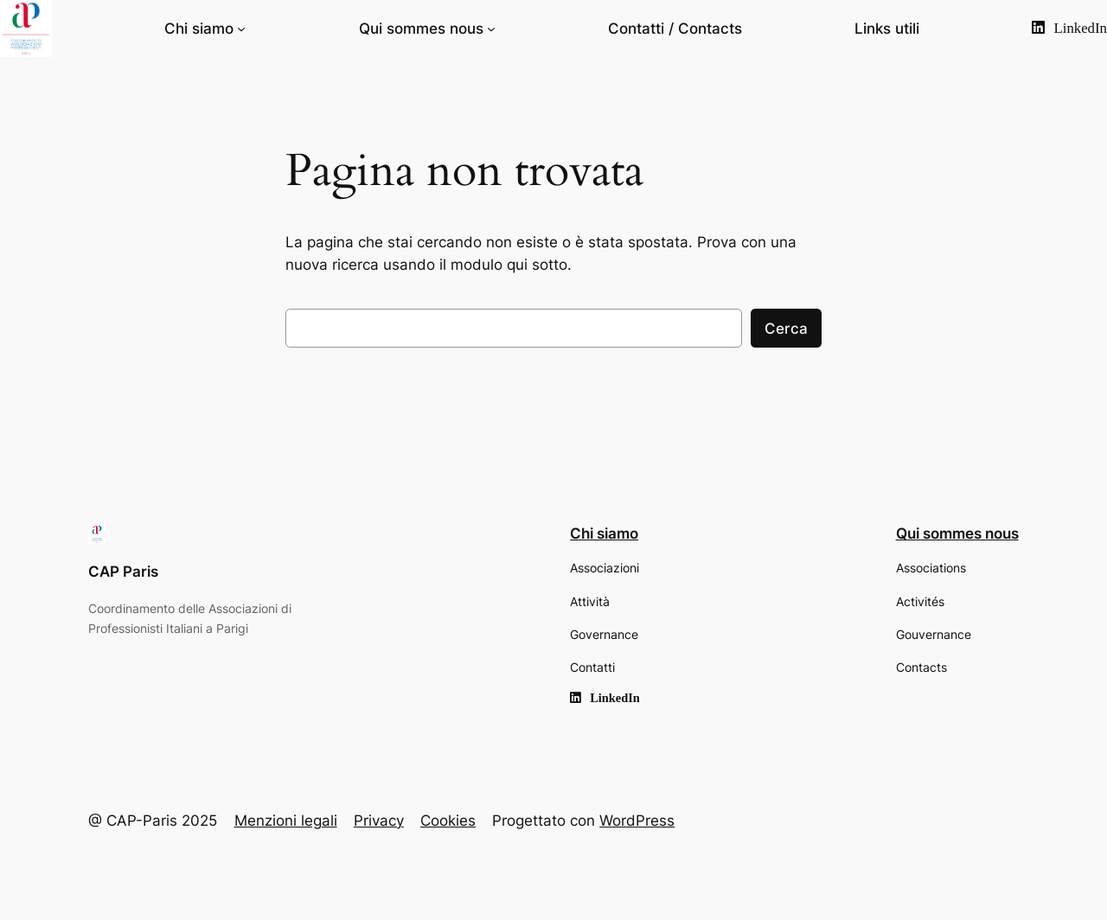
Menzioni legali (285, 820)
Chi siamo (199, 28)
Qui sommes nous (421, 28)
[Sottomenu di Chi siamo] (241, 28)
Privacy (379, 820)
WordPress (637, 820)
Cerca (786, 328)
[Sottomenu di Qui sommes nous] (491, 28)
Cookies (448, 820)
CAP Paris (123, 571)
